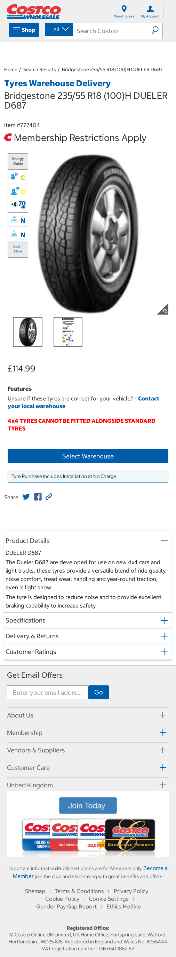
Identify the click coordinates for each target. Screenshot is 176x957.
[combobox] (58, 29)
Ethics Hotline (123, 906)
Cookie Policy (62, 898)
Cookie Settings (109, 898)
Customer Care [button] (28, 768)
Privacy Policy (131, 891)
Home (10, 69)
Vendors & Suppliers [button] (36, 750)
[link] (26, 496)
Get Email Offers (35, 675)
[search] (112, 31)
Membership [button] (24, 733)
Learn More (18, 248)
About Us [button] (20, 715)
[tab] (88, 715)
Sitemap (35, 891)
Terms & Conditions (79, 891)
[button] (157, 30)
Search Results (39, 69)
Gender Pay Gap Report (66, 906)
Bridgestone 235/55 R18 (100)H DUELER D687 (112, 69)
